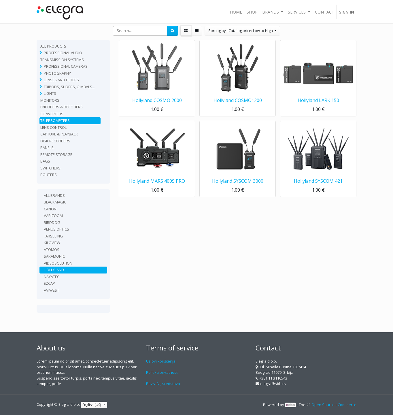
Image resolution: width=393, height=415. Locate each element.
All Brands (54, 195)
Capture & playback (59, 134)
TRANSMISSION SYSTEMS (62, 59)
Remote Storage (56, 154)
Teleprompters (55, 120)
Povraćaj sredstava (163, 383)
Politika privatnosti (162, 372)
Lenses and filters (61, 79)
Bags (45, 161)
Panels (47, 147)
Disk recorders (55, 141)
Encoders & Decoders (61, 107)
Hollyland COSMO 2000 (157, 100)
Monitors (49, 100)
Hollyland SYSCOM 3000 (237, 181)
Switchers (50, 168)
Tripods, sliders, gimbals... (69, 86)
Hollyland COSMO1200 (237, 100)
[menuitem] (236, 12)
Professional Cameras (66, 66)
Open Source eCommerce (333, 404)
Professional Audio (63, 52)
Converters (51, 113)
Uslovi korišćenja (160, 361)
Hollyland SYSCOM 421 (318, 181)
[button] (242, 31)
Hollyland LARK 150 (318, 100)
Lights (50, 93)
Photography (57, 73)
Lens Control (53, 127)
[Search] (172, 31)
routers (48, 174)
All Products (53, 46)
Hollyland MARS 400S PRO (157, 181)
